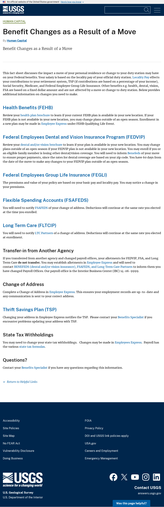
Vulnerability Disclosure (18, 450)
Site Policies (11, 428)
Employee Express (54, 123)
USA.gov (90, 443)
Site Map (9, 435)
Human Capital (14, 21)
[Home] (13, 13)
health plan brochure (35, 115)
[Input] (127, 9)
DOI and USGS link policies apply (107, 435)
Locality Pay (140, 77)
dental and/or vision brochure (41, 144)
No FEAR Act (11, 443)
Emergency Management (101, 458)
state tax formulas (32, 346)
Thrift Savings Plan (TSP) (30, 309)
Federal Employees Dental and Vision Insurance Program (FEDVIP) (74, 137)
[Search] (146, 9)
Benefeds (133, 153)
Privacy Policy (94, 428)
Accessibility (11, 420)
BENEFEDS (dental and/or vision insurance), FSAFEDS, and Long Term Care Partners (73, 266)
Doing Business (13, 458)
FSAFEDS (41, 208)
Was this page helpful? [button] (131, 503)
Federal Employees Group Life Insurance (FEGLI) (55, 175)
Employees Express (128, 342)
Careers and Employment (101, 450)
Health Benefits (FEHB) (28, 107)
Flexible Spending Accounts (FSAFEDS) (45, 200)
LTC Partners (44, 233)
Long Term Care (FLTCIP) (29, 225)
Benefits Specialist (131, 317)
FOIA (88, 420)
